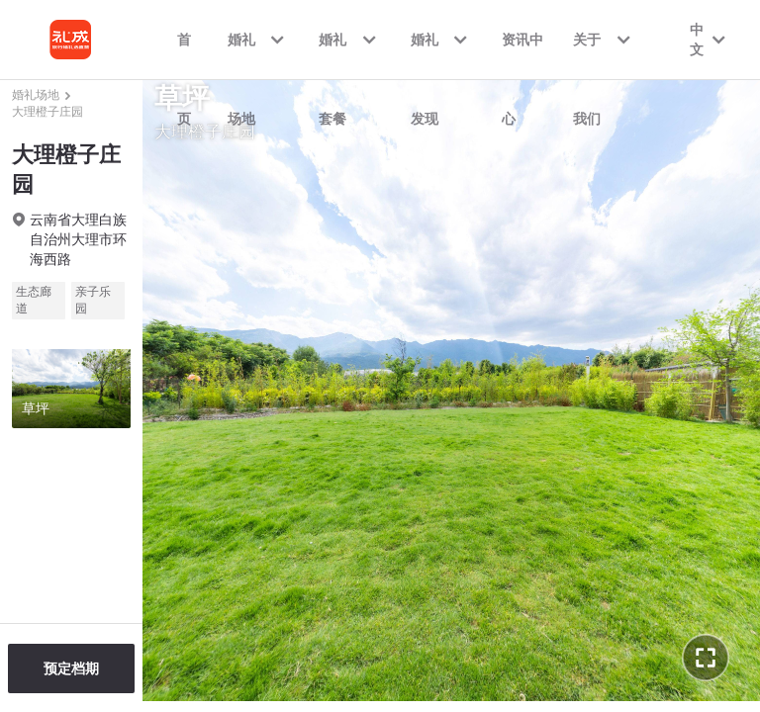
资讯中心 (522, 55)
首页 (184, 55)
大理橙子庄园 (47, 112)
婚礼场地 (35, 95)
